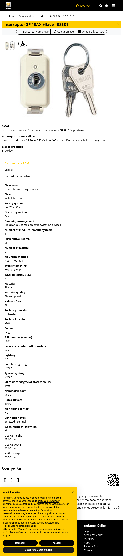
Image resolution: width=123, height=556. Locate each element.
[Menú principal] (113, 6)
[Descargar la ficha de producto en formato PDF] (33, 32)
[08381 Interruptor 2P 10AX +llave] (10, 45)
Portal (87, 542)
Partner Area (91, 546)
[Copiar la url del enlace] (63, 32)
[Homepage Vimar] (8, 5)
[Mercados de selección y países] (106, 6)
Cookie (88, 550)
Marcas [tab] (8, 169)
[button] (72, 492)
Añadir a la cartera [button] (91, 31)
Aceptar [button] (57, 543)
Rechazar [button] (20, 543)
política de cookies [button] (56, 513)
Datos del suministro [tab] (17, 176)
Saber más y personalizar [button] (38, 549)
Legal (87, 531)
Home (11, 16)
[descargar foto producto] (22, 44)
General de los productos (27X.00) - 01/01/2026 (47, 16)
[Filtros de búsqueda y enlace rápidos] (100, 6)
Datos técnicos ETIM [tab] (16, 163)
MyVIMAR (83, 6)
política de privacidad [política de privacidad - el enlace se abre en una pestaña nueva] (48, 501)
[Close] (118, 24)
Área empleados (94, 535)
